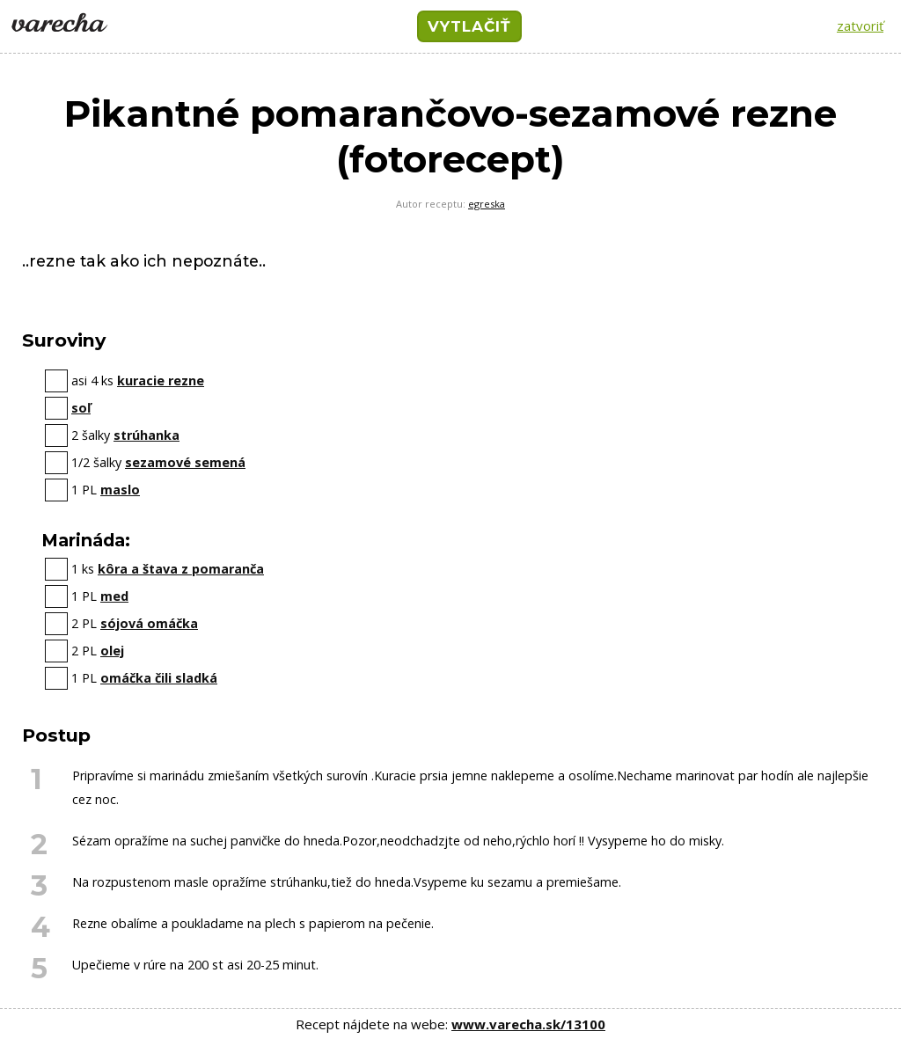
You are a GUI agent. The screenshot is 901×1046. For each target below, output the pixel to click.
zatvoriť (860, 25)
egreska (486, 203)
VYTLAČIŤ (469, 26)
